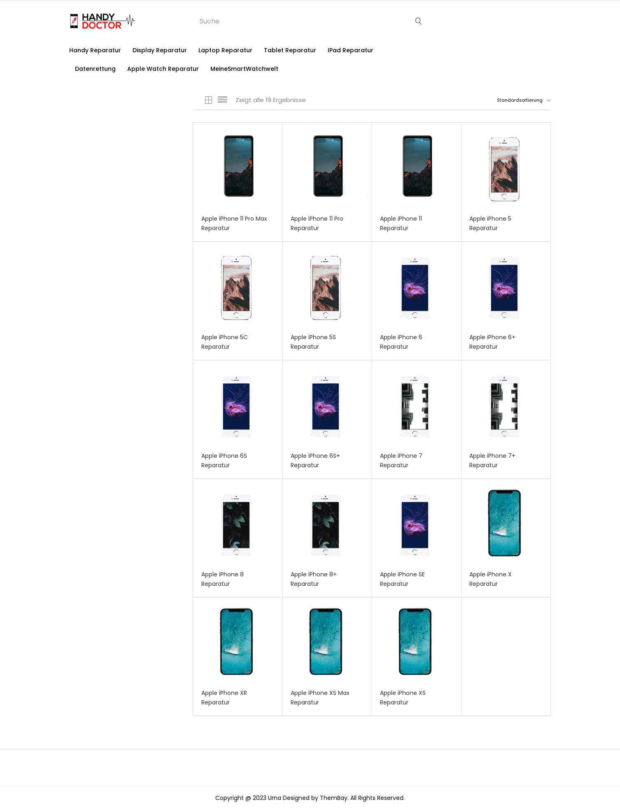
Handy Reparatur (95, 50)
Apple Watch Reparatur (163, 69)
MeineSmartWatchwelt (244, 69)
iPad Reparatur (350, 50)
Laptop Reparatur (225, 50)
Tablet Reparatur (290, 50)
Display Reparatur (160, 50)
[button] (517, 100)
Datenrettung (95, 69)
